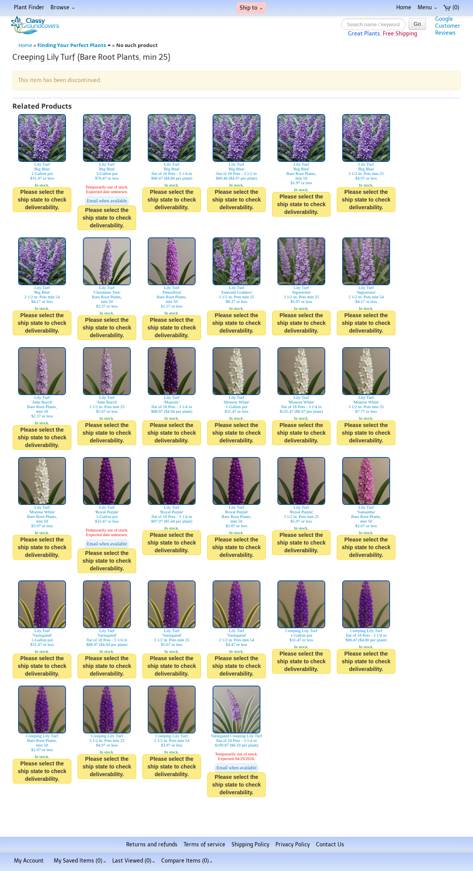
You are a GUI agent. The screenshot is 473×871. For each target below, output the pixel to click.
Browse (63, 7)
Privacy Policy (292, 844)
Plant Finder (29, 7)
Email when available (107, 200)
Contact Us (330, 844)
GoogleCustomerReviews (447, 26)
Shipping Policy (250, 844)
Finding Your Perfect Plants (74, 45)
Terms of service (204, 844)
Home (403, 7)
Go (417, 24)
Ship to (251, 8)
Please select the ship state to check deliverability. (42, 199)
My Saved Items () (80, 861)
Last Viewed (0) (133, 861)
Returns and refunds (151, 844)
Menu (427, 7)
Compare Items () (187, 861)
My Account (29, 861)
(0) (451, 7)
